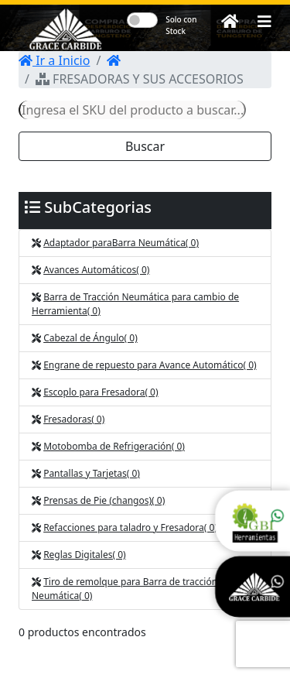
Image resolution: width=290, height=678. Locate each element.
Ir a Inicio (54, 60)
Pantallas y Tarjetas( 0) (91, 473)
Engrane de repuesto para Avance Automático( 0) (150, 365)
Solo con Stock (180, 25)
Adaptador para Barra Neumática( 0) (121, 242)
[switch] (142, 20)
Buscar (145, 146)
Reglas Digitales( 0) (84, 554)
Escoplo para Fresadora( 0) (100, 392)
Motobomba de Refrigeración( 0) (114, 446)
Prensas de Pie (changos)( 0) (104, 500)
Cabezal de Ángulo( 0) (90, 337)
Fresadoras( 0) (73, 419)
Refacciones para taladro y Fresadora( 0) (130, 527)
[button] (264, 21)
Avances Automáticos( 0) (96, 269)
